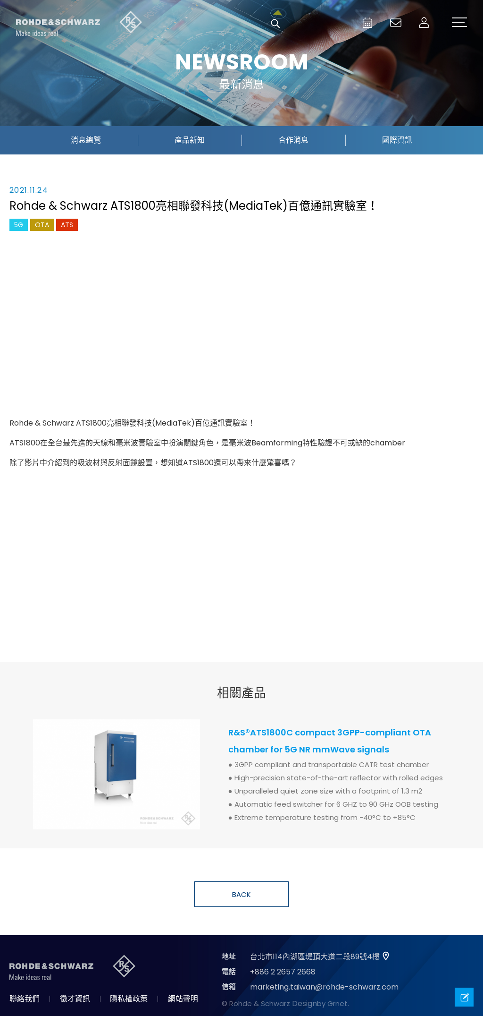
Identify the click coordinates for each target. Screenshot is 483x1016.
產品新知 (190, 140)
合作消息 (293, 140)
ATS (67, 225)
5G (18, 225)
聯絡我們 (24, 998)
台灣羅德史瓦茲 (79, 23)
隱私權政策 (129, 998)
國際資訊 (397, 140)
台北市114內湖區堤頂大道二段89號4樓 (315, 956)
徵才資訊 (75, 998)
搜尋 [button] (275, 23)
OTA (42, 225)
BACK (241, 894)
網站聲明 (183, 998)
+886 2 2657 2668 (283, 971)
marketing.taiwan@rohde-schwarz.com (324, 987)
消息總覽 (86, 140)
